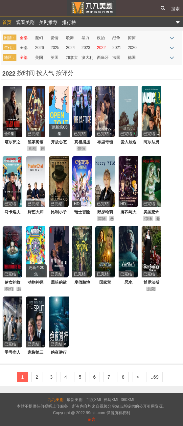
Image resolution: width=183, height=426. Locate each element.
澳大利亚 (87, 58)
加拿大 (72, 57)
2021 (116, 47)
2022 (101, 47)
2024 (70, 47)
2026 (39, 47)
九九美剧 (91, 8)
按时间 (26, 73)
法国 (116, 57)
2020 (132, 47)
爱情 (54, 38)
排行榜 (69, 22)
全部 (24, 38)
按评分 (65, 73)
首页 (6, 22)
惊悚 (132, 38)
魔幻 (39, 38)
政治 (101, 38)
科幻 (9, 289)
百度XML (94, 399)
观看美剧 (25, 22)
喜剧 (32, 148)
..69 (154, 377)
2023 (85, 47)
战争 (116, 38)
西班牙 (103, 57)
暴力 (85, 38)
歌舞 (70, 38)
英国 (54, 57)
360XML (128, 399)
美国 (39, 57)
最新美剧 (74, 399)
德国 (132, 57)
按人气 (46, 73)
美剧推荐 (48, 22)
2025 (55, 47)
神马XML (111, 399)
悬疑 (151, 289)
